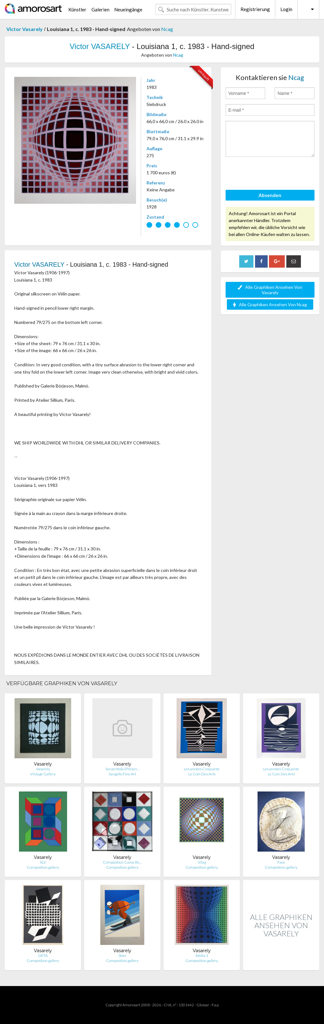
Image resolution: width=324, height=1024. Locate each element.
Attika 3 (202, 955)
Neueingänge (128, 9)
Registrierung (255, 9)
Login (286, 9)
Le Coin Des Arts (201, 774)
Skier (122, 955)
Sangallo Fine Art (122, 774)
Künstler (77, 9)
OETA (43, 955)
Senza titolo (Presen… (122, 768)
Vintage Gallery (43, 774)
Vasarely (43, 768)
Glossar (202, 1004)
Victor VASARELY (100, 46)
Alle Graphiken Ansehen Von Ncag (270, 304)
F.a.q (215, 1004)
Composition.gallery (43, 867)
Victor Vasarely (24, 29)
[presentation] (274, 174)
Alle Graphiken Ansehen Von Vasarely (270, 289)
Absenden (270, 195)
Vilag (202, 862)
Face (281, 862)
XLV (43, 862)
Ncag (167, 29)
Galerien (100, 9)
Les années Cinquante (202, 768)
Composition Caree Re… (122, 862)
